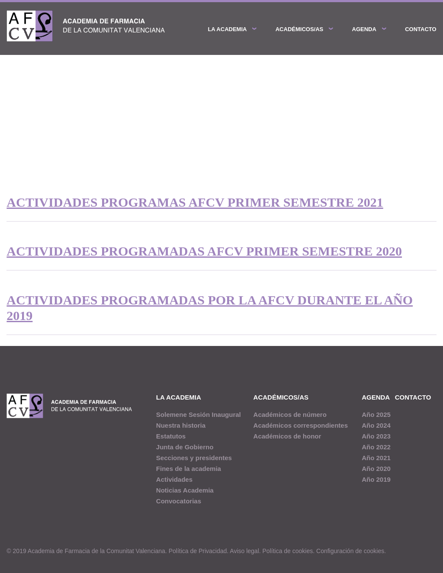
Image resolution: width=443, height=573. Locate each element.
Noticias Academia (185, 490)
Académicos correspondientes (301, 425)
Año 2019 (376, 479)
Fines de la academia (188, 468)
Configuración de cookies (350, 550)
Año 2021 (376, 457)
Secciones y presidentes (194, 457)
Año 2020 (376, 468)
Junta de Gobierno (185, 447)
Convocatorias (178, 501)
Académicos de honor (287, 436)
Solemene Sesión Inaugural (198, 414)
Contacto (420, 29)
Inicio (13, 116)
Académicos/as (300, 29)
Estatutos (171, 436)
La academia (227, 29)
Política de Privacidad (198, 550)
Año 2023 (376, 436)
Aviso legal (244, 550)
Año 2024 (376, 425)
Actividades (174, 479)
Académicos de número (290, 414)
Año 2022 (376, 447)
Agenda (364, 29)
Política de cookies (288, 550)
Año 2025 (376, 414)
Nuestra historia (180, 425)
